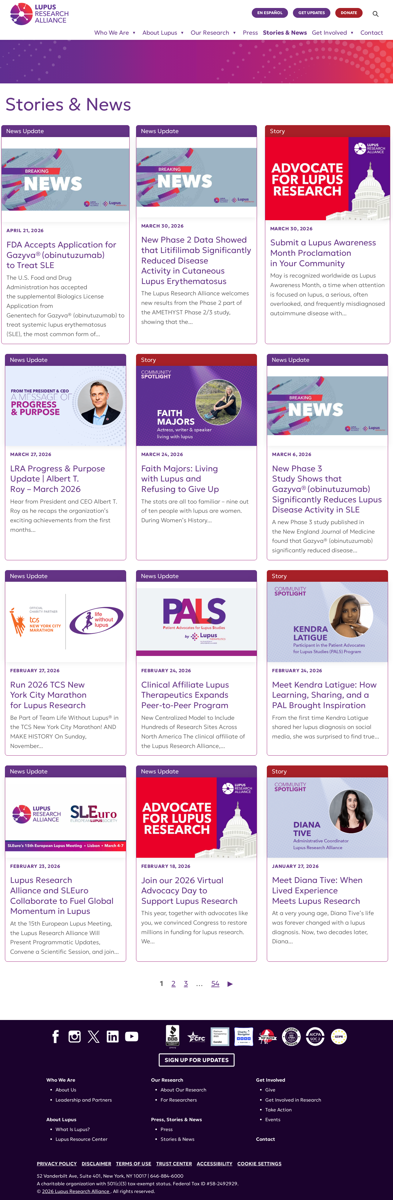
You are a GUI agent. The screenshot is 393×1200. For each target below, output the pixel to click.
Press (250, 32)
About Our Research (183, 1090)
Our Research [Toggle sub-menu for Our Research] (210, 32)
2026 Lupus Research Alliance (76, 1191)
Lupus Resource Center (81, 1139)
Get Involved (270, 1080)
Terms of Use (133, 1164)
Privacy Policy (57, 1164)
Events (272, 1119)
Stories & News (285, 32)
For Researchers (179, 1100)
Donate (349, 12)
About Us (66, 1090)
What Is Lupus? (73, 1129)
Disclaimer (96, 1164)
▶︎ (230, 983)
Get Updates (311, 12)
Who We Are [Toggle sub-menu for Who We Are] (111, 32)
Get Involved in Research (293, 1100)
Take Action (278, 1110)
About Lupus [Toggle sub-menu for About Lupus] (159, 32)
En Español (269, 12)
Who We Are (60, 1080)
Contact (371, 32)
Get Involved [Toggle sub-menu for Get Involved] (329, 32)
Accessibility (214, 1164)
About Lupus (61, 1119)
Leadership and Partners (84, 1100)
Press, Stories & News (176, 1119)
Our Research (167, 1080)
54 (215, 983)
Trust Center (174, 1164)
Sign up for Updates (197, 1060)
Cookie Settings (259, 1164)
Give (270, 1090)
